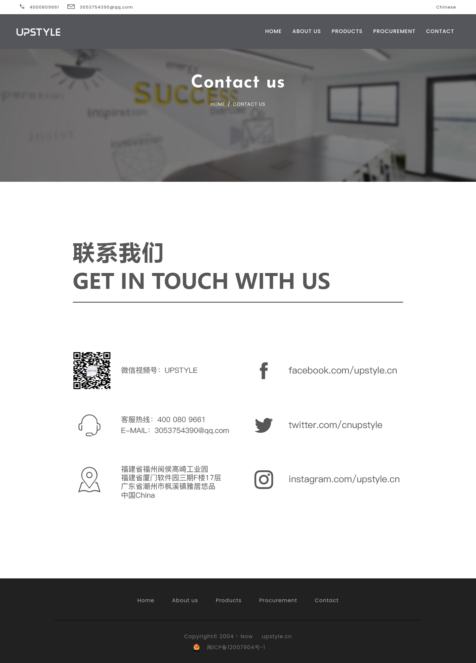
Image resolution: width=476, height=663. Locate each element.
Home (273, 31)
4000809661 (39, 7)
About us (185, 600)
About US (306, 31)
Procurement (394, 31)
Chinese (446, 7)
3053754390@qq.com (100, 7)
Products (347, 31)
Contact (440, 31)
